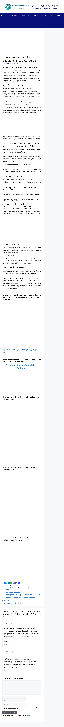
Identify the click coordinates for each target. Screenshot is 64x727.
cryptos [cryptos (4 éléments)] (53, 587)
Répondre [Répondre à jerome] (6, 644)
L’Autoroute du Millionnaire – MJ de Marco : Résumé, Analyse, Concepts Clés (54, 528)
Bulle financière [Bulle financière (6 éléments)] (50, 584)
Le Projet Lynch (54, 359)
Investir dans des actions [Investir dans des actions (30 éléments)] (53, 607)
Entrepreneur (22, 15)
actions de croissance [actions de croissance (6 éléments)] (51, 569)
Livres (48, 19)
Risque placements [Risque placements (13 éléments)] (53, 632)
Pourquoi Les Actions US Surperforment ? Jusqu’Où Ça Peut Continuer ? (53, 523)
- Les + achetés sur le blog (53, 386)
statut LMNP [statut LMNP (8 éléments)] (50, 634)
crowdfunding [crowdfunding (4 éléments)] (49, 587)
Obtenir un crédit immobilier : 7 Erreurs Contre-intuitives (52, 469)
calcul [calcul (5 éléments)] (55, 584)
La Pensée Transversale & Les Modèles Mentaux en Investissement (53, 548)
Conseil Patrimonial (56, 19)
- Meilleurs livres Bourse (53, 374)
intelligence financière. (22, 200)
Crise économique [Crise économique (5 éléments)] (54, 585)
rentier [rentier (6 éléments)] (55, 628)
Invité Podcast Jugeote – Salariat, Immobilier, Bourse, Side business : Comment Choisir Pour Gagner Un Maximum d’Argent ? (54, 555)
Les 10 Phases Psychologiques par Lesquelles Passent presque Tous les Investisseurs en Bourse (54, 445)
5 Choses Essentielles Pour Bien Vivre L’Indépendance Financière (53, 464)
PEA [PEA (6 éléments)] (57, 619)
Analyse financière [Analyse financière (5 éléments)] (50, 571)
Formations (42, 19)
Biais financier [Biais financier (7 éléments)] (53, 575)
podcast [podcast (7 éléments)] (56, 621)
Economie (14, 15)
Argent (2, 15)
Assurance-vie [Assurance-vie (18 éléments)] (52, 573)
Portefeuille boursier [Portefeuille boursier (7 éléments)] (52, 623)
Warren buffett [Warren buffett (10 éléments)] (55, 637)
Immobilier (52, 15)
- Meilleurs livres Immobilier (54, 370)
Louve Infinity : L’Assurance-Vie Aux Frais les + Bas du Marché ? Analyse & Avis (54, 488)
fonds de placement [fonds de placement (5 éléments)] (55, 597)
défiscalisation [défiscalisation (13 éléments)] (51, 592)
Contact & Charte (12, 19)
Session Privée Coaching (6, 22)
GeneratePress (43, 725)
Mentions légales (18, 22)
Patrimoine (36, 15)
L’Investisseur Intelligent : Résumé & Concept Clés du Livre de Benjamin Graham (54, 493)
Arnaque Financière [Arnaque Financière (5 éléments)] (57, 571)
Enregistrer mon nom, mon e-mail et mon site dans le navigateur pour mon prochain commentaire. (21, 707)
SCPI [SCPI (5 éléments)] (60, 632)
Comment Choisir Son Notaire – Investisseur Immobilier (20, 597)
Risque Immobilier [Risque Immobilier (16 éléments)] (53, 630)
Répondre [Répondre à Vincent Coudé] (6, 670)
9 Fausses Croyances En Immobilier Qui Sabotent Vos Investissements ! (53, 533)
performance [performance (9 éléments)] (50, 621)
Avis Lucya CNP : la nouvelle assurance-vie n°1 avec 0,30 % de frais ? (54, 458)
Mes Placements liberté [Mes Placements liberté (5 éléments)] (51, 619)
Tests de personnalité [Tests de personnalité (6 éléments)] (51, 635)
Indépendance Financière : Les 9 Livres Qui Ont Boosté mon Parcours (54, 518)
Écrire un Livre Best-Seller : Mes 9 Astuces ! (13, 603)
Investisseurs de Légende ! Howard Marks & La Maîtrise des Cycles (54, 499)
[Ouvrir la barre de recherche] (1, 26)
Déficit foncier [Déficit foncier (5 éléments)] (55, 590)
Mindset (59, 15)
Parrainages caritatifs (23, 19)
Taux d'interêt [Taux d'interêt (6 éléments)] (56, 634)
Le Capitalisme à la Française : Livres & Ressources (52, 539)
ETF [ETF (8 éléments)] (54, 596)
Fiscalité (29, 15)
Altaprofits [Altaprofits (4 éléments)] (58, 569)
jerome (8, 622)
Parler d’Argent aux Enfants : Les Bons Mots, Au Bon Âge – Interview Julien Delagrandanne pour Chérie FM (54, 481)
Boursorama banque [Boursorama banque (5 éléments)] (56, 582)
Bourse (8, 15)
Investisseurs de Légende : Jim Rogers (12, 602)
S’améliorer (3, 19)
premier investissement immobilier (25, 94)
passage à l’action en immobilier (22, 262)
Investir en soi (44, 15)
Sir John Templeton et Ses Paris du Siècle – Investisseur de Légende (53, 474)
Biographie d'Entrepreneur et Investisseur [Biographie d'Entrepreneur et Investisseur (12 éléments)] (52, 578)
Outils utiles (33, 19)
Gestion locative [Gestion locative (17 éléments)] (52, 600)
